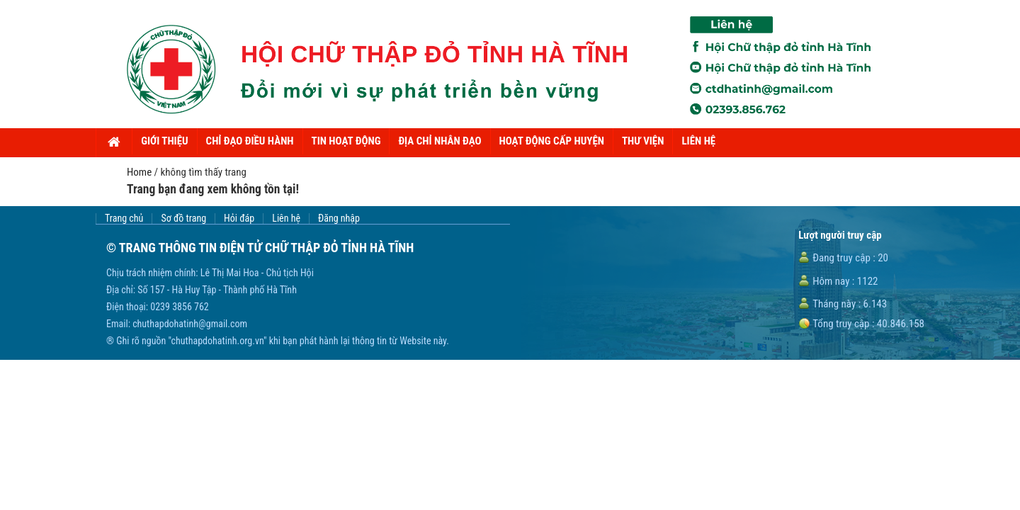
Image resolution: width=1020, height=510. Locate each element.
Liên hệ (286, 218)
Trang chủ (124, 218)
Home (139, 172)
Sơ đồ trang (183, 218)
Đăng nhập (339, 218)
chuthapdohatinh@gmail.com (189, 323)
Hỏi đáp (239, 218)
